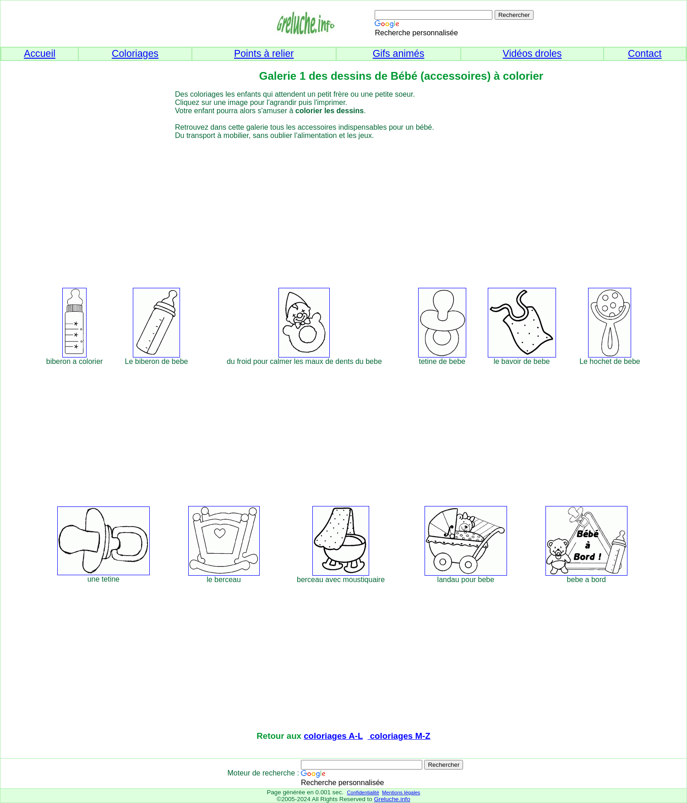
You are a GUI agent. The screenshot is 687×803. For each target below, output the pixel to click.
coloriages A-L (333, 736)
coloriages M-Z (399, 736)
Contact (645, 53)
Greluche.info (392, 799)
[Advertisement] (360, 212)
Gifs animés (399, 53)
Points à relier (264, 53)
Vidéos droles (532, 53)
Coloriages (135, 53)
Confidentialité (363, 792)
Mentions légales (401, 792)
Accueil (39, 53)
